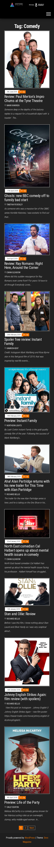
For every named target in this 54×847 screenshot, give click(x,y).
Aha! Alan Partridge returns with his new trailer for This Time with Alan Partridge (27, 485)
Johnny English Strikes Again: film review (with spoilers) (25, 696)
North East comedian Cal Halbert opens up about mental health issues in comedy (26, 550)
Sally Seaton (13, 807)
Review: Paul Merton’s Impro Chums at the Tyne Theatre (24, 98)
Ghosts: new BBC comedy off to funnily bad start (26, 198)
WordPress (30, 837)
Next (32, 827)
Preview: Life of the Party (21, 802)
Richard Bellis (13, 494)
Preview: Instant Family (20, 420)
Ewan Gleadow (13, 272)
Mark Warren (13, 105)
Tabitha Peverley (15, 204)
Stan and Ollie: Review (19, 614)
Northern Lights (14, 425)
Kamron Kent (13, 348)
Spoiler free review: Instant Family (23, 341)
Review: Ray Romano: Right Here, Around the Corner (23, 265)
